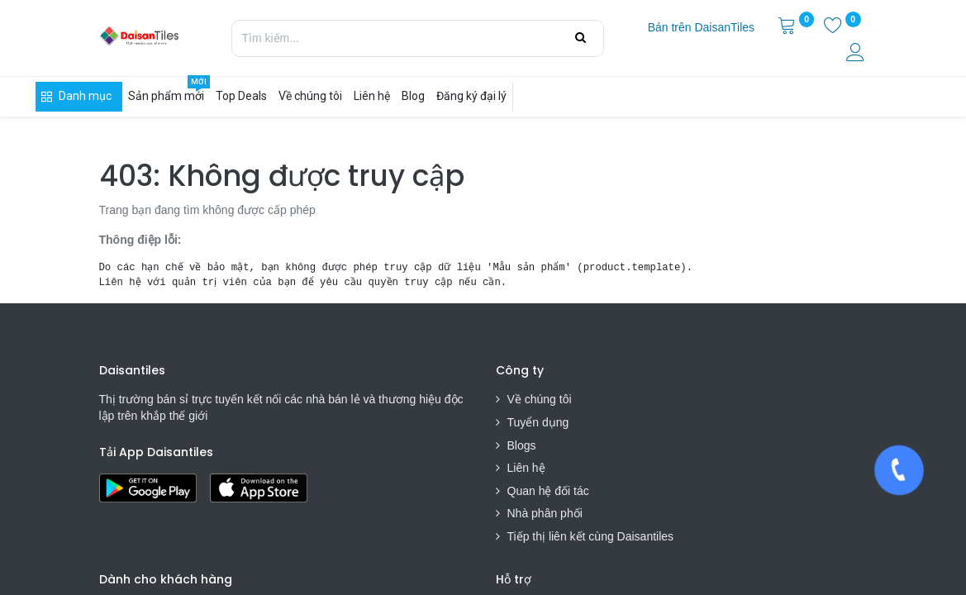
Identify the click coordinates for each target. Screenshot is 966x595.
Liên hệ (526, 467)
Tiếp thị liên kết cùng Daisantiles (590, 536)
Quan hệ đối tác (548, 490)
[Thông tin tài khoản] (857, 54)
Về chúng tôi (539, 399)
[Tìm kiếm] (580, 38)
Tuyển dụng (538, 422)
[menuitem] (701, 28)
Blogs (521, 445)
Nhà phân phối (545, 513)
